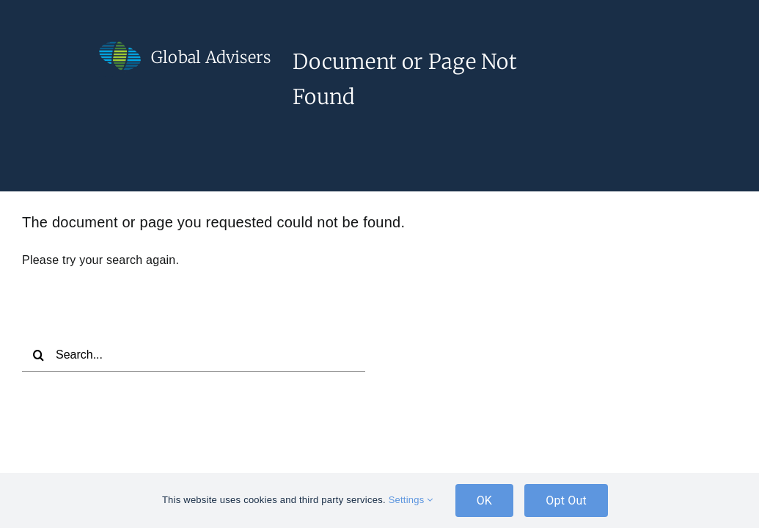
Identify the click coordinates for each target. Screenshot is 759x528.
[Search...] (193, 355)
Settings (411, 499)
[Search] (39, 355)
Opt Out (566, 500)
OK (485, 500)
